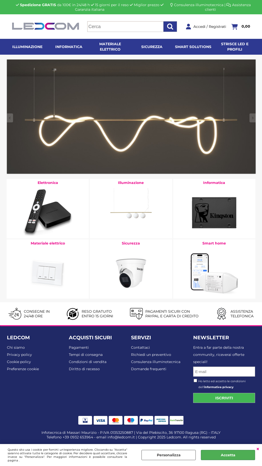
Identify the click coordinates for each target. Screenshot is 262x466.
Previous (10, 118)
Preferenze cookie (23, 369)
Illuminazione (27, 46)
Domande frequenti (148, 369)
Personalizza (169, 455)
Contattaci (140, 347)
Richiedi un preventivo (151, 354)
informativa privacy (219, 387)
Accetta (228, 455)
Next (252, 118)
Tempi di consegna (86, 354)
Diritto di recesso (84, 369)
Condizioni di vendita (87, 361)
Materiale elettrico (110, 47)
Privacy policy (19, 354)
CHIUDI (257, 449)
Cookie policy (19, 361)
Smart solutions (193, 46)
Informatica (68, 46)
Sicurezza (151, 46)
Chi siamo (16, 347)
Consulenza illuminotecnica (198, 5)
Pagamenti (79, 347)
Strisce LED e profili (234, 47)
